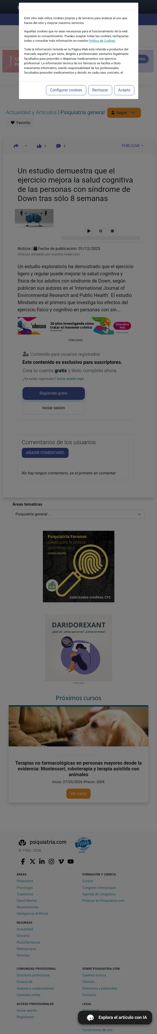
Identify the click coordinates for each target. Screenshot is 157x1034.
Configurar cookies (66, 90)
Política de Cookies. (102, 40)
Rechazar (100, 90)
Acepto (124, 90)
